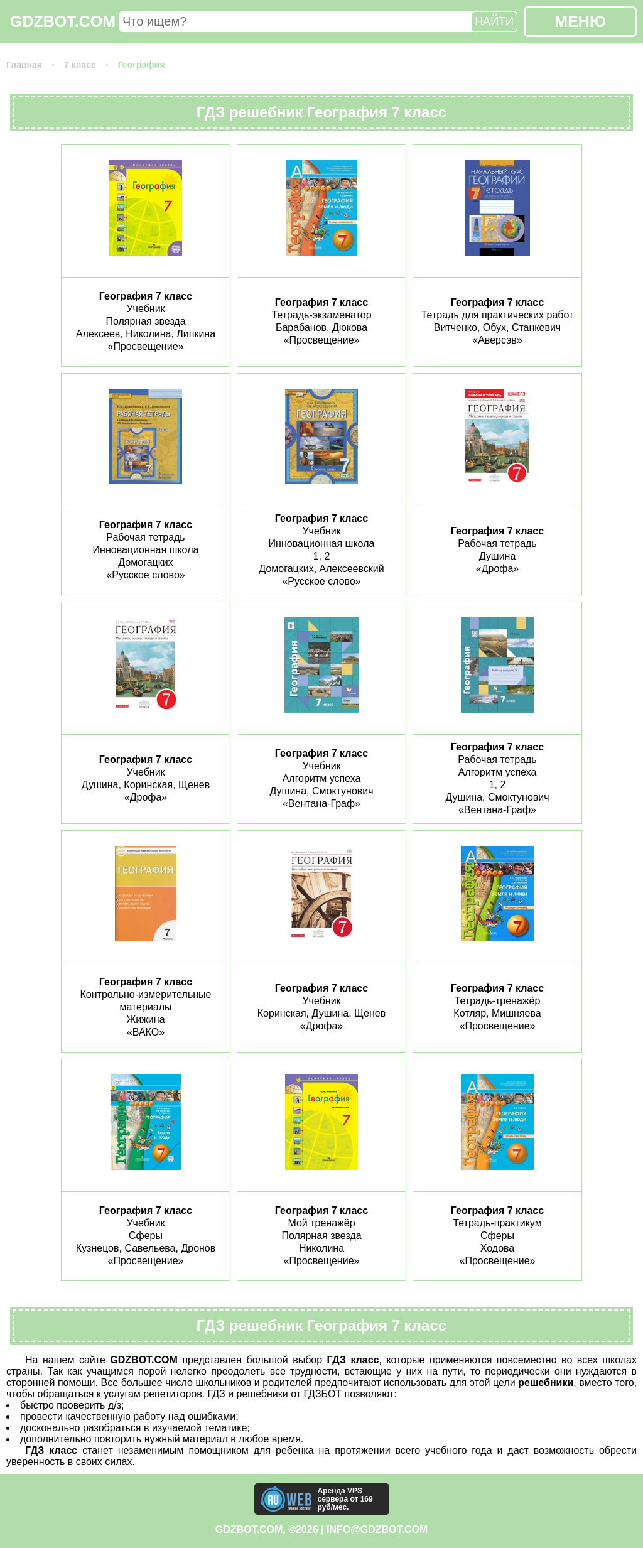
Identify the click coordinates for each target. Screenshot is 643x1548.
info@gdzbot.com (377, 1529)
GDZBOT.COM (63, 21)
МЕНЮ (579, 21)
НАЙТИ (494, 21)
